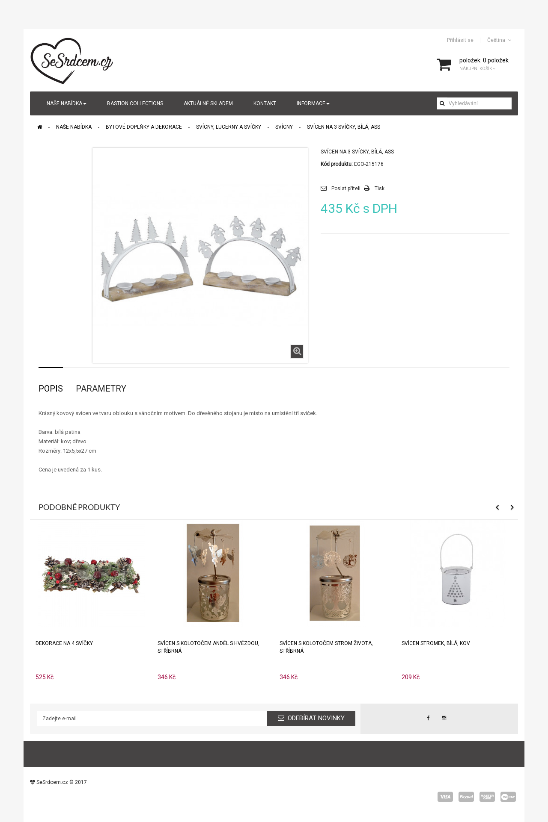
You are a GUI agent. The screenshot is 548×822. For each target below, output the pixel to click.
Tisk (379, 189)
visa (445, 797)
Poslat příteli (345, 189)
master (487, 797)
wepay (508, 797)
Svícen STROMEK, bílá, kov (436, 643)
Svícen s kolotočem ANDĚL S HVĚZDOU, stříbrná (208, 647)
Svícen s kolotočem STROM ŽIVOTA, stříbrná (326, 647)
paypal (466, 797)
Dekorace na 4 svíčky (64, 643)
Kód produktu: (337, 164)
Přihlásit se (460, 40)
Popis (51, 388)
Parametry (101, 388)
